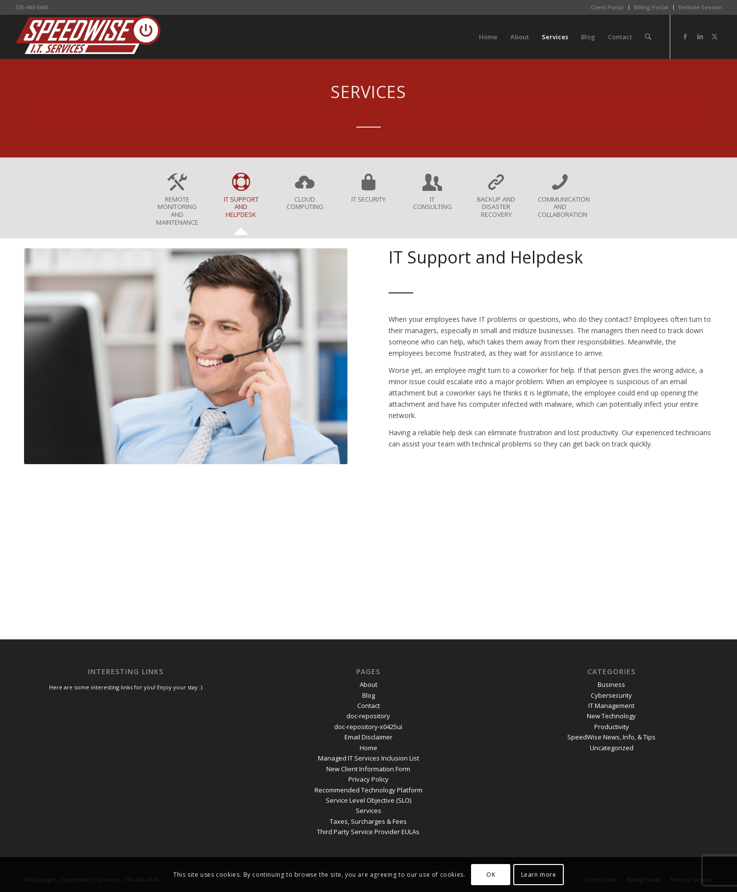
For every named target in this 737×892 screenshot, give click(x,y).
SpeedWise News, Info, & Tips (611, 737)
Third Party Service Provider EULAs (368, 831)
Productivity (611, 726)
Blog (368, 695)
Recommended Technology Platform (368, 790)
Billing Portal (651, 7)
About (368, 684)
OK (490, 874)
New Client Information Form (368, 768)
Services (368, 810)
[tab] (177, 202)
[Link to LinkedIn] (700, 36)
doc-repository (368, 715)
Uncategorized (611, 747)
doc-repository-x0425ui (368, 726)
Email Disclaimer (368, 737)
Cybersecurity (611, 695)
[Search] (648, 37)
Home (368, 747)
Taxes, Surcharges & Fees (368, 821)
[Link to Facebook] (685, 36)
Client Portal (607, 7)
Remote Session (700, 7)
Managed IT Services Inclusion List (368, 758)
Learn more (538, 874)
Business (611, 684)
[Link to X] (715, 36)
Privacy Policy (368, 779)
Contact (368, 705)
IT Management (611, 705)
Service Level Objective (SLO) (368, 800)
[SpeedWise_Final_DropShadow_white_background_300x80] (88, 37)
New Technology (611, 715)
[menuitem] (607, 7)
